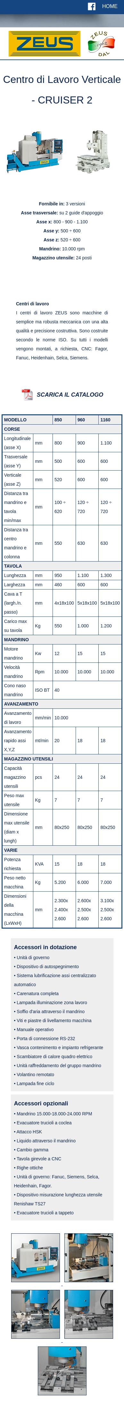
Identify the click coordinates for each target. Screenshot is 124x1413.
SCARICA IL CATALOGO (70, 395)
